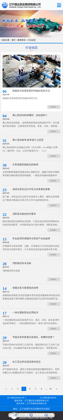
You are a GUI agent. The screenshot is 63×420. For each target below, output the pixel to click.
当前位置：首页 (8, 40)
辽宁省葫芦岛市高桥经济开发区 (34, 409)
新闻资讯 (21, 40)
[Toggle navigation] (59, 5)
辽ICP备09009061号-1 (16, 398)
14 (50, 389)
